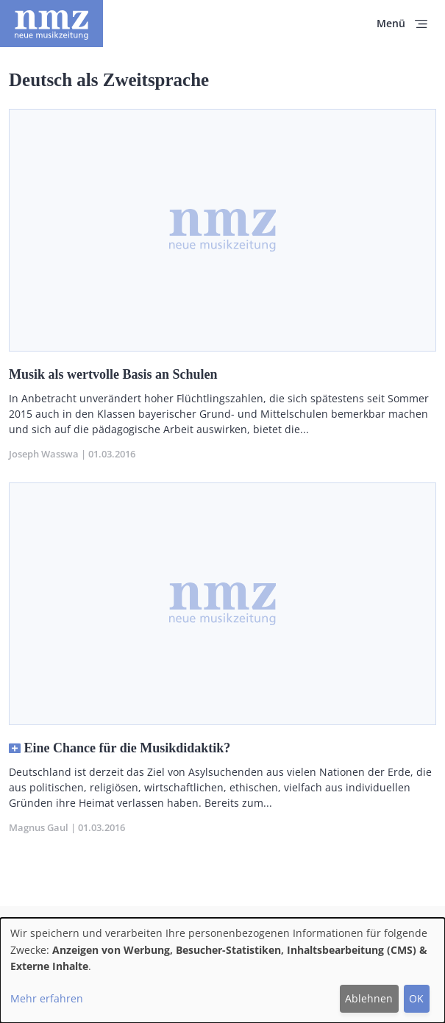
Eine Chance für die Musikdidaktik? (127, 748)
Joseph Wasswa (44, 453)
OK (416, 998)
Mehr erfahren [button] (46, 998)
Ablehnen (369, 998)
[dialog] (222, 970)
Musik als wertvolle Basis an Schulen (113, 374)
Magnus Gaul (38, 827)
